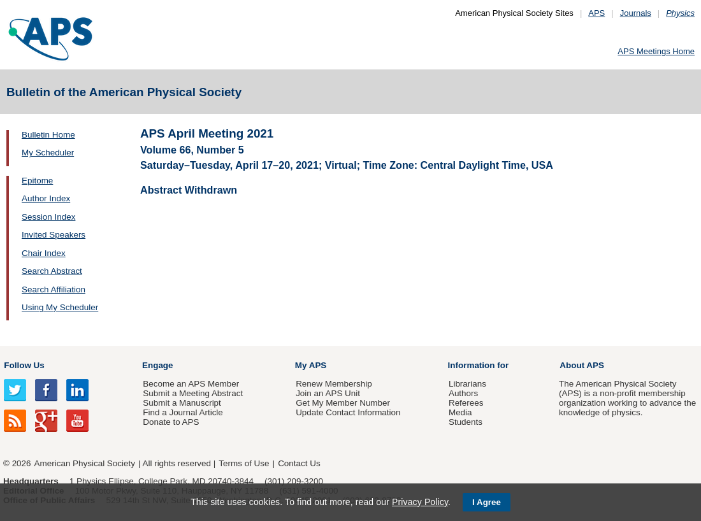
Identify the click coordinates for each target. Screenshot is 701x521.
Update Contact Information (348, 412)
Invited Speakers (53, 234)
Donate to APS (171, 422)
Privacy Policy (420, 502)
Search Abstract (52, 271)
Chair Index (44, 253)
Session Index (48, 217)
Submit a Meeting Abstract (193, 393)
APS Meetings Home (656, 51)
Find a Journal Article (182, 412)
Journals (635, 13)
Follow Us (24, 365)
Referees (466, 403)
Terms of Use (244, 463)
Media (460, 412)
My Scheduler (48, 152)
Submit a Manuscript (181, 403)
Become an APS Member (191, 384)
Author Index (46, 198)
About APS (582, 365)
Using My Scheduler (60, 307)
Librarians (467, 384)
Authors (463, 393)
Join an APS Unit (328, 393)
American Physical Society (84, 463)
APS (596, 13)
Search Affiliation (53, 289)
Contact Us (299, 463)
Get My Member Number (343, 403)
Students (465, 422)
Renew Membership (334, 384)
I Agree (486, 502)
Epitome (37, 180)
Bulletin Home (48, 134)
